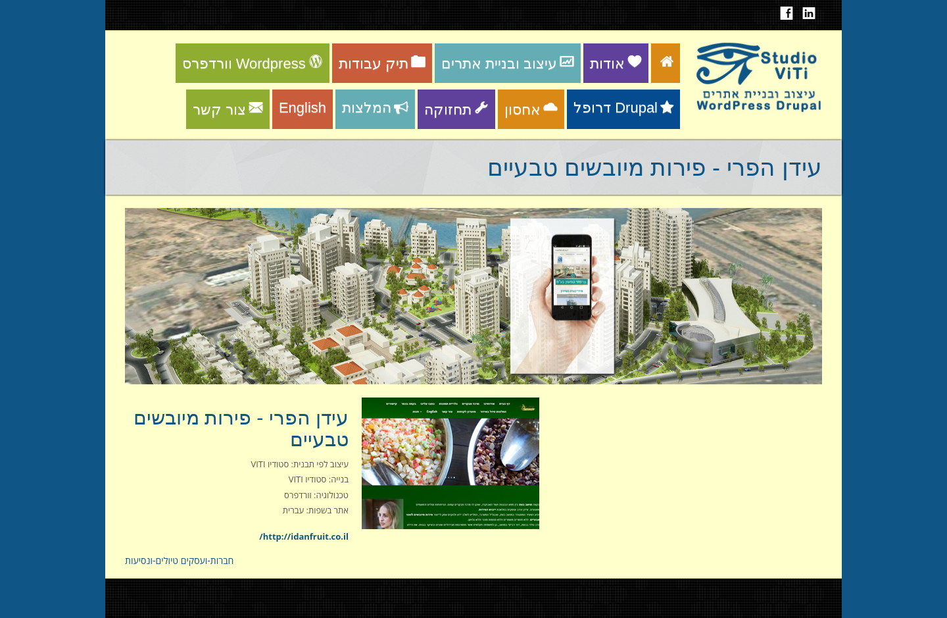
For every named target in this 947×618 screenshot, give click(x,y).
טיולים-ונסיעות (151, 560)
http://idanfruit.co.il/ (304, 536)
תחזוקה (456, 109)
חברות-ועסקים (207, 560)
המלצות (375, 107)
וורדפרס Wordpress (252, 63)
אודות (616, 63)
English (302, 107)
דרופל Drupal (623, 107)
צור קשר (228, 109)
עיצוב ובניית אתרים (507, 63)
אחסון (531, 109)
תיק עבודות (382, 63)
